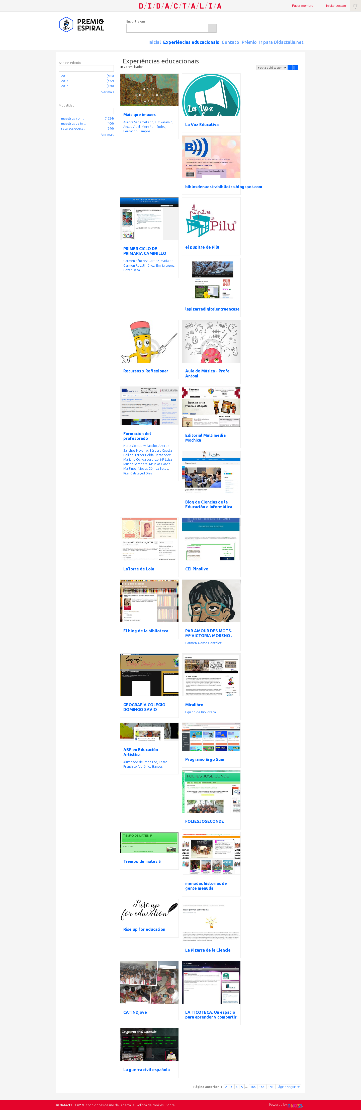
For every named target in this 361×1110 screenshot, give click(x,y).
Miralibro (194, 704)
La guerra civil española (146, 1069)
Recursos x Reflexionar (145, 371)
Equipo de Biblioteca (200, 712)
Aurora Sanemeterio (138, 122)
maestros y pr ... (72, 118)
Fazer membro (302, 6)
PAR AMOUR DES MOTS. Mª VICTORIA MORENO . (208, 633)
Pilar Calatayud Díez (137, 473)
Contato (230, 42)
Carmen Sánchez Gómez (141, 260)
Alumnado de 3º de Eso (140, 762)
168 (271, 1086)
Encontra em (135, 21)
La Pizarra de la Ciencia (207, 950)
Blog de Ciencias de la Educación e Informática (208, 504)
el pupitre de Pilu (202, 247)
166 (253, 1086)
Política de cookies (149, 1105)
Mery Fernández (153, 126)
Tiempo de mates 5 (142, 861)
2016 (64, 85)
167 (262, 1086)
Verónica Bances (150, 766)
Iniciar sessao (336, 6)
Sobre (170, 1105)
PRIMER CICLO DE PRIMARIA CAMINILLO (144, 251)
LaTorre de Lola (138, 569)
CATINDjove (135, 1012)
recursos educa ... (73, 128)
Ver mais (107, 92)
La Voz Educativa (202, 124)
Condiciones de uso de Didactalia (110, 1105)
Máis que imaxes (139, 114)
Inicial (154, 42)
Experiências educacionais (191, 42)
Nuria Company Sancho (140, 445)
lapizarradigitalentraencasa (212, 309)
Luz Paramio (163, 122)
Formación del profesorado (137, 436)
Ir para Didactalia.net (281, 42)
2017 (64, 80)
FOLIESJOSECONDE (204, 821)
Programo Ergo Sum (204, 759)
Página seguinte (288, 1086)
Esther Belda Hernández (153, 455)
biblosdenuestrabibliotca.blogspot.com (223, 186)
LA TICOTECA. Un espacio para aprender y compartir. (211, 1014)
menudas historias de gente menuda (206, 885)
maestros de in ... (73, 123)
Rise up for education (144, 929)
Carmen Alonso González (203, 643)
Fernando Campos (136, 131)
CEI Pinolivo (196, 569)
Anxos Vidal (131, 126)
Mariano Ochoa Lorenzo (141, 459)
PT (355, 6)
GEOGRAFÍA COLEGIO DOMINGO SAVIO (144, 707)
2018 (64, 75)
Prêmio (249, 42)
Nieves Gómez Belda (153, 468)
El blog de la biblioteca (145, 631)
